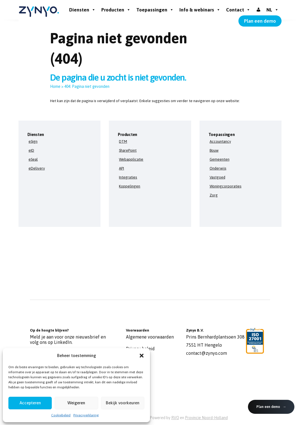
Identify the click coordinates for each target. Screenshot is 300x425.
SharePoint (128, 150)
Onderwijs (218, 168)
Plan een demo (260, 21)
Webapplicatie (131, 159)
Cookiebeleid (61, 415)
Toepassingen (155, 9)
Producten (116, 9)
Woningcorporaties (226, 186)
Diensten (82, 9)
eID (31, 150)
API (121, 168)
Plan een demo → (271, 407)
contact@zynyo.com (206, 353)
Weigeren (76, 402)
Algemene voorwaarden (150, 336)
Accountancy (220, 141)
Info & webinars (200, 9)
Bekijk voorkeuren (122, 402)
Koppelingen (129, 186)
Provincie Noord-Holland (206, 417)
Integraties (128, 177)
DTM (123, 141)
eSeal (33, 159)
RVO (175, 417)
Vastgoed (217, 177)
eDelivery (37, 168)
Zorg (214, 195)
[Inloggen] (258, 9)
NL (272, 9)
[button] (141, 355)
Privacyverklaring (86, 415)
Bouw (214, 150)
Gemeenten (219, 159)
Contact (238, 9)
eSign (33, 141)
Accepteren (30, 402)
